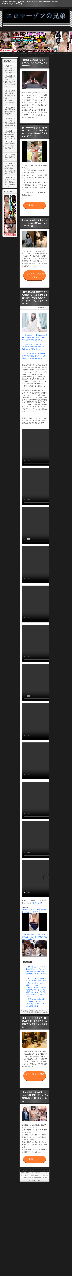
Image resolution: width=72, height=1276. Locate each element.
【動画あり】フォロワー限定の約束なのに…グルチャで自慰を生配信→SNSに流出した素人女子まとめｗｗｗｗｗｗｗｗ (36, 971)
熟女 (37, 1011)
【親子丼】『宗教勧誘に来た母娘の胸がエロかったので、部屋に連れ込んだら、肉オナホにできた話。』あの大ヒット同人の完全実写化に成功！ (10, 97)
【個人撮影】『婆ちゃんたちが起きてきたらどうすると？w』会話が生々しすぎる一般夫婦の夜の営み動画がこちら (10, 168)
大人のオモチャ (39, 1012)
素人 (27, 1011)
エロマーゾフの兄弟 (11, 3)
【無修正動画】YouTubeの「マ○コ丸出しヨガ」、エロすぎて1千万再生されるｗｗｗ (10, 69)
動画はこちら (34, 205)
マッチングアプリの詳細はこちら (34, 275)
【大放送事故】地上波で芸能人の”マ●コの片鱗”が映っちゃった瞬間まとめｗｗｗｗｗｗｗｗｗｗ (34, 356)
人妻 (35, 1011)
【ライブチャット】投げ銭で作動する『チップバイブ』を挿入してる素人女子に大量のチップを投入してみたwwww (36, 992)
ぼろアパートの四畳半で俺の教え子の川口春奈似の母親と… (10, 157)
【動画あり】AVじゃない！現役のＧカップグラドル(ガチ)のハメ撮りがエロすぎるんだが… (10, 146)
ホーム (4, 53)
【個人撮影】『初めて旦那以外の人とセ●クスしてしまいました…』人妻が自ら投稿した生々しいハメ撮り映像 (10, 81)
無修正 (8, 53)
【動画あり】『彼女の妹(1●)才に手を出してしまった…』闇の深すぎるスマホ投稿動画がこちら (10, 182)
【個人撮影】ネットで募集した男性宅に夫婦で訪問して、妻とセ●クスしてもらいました (10, 134)
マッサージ (31, 1012)
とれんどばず (37, 903)
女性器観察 (46, 1012)
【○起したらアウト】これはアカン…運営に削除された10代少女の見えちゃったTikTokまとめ (34, 346)
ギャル (43, 1011)
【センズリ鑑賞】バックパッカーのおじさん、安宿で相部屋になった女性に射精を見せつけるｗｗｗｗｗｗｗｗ (34, 1178)
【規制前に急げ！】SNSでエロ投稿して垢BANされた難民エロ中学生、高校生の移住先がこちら (34, 337)
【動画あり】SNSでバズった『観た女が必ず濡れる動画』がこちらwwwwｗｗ (10, 111)
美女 (40, 1011)
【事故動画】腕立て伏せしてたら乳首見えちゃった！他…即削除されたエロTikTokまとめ (34, 937)
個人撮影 (31, 1011)
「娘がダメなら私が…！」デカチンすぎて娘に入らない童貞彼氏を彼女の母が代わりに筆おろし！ (10, 123)
